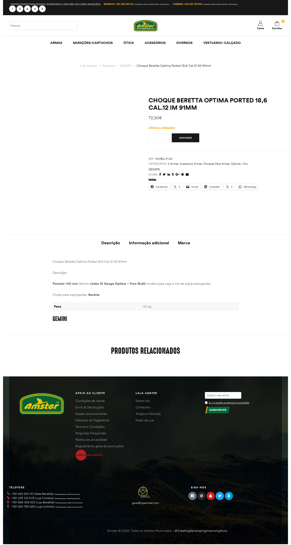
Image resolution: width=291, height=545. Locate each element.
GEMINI (154, 169)
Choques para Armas (216, 164)
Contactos (143, 408)
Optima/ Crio (239, 164)
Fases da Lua (145, 421)
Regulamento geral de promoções (99, 447)
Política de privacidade (91, 440)
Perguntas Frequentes (90, 434)
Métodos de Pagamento (92, 421)
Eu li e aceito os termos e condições (229, 403)
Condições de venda (90, 401)
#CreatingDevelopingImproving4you (201, 531)
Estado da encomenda (91, 414)
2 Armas (173, 164)
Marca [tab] (184, 242)
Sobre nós (143, 401)
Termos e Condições (90, 427)
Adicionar (185, 137)
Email (145, 497)
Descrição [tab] (110, 242)
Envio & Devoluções (89, 408)
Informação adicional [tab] (149, 242)
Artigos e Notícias (148, 414)
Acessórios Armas (191, 164)
